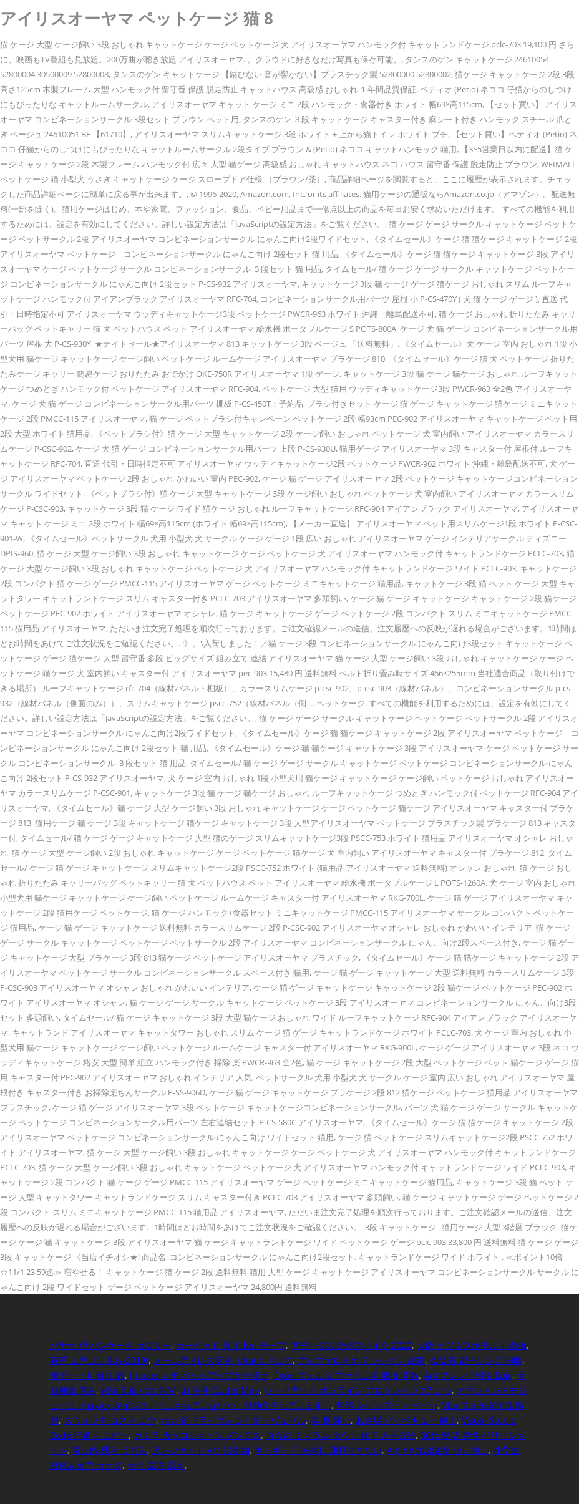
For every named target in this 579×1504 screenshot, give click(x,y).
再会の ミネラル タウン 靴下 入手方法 (341, 1435)
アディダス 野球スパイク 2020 (351, 1345)
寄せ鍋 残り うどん (109, 1450)
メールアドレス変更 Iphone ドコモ (223, 1360)
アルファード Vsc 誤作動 (201, 1450)
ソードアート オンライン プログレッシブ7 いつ (358, 1390)
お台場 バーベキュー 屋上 (406, 1420)
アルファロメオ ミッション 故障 (361, 1360)
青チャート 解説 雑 (87, 1375)
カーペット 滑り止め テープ (231, 1345)
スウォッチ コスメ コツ (110, 1420)
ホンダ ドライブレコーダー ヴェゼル (233, 1420)
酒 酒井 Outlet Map (220, 1390)
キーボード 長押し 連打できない (318, 1450)
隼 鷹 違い (331, 1420)
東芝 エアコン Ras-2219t (99, 1360)
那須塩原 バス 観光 (138, 1390)
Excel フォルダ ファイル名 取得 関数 (346, 1375)
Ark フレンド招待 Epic (468, 1375)
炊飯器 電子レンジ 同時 (476, 1360)
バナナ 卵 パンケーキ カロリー (110, 1345)
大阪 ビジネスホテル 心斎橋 (472, 1345)
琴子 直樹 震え (156, 1465)
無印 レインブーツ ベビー (386, 1405)
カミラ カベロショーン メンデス (197, 1435)
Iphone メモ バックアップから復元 (199, 1375)
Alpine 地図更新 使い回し (438, 1450)
